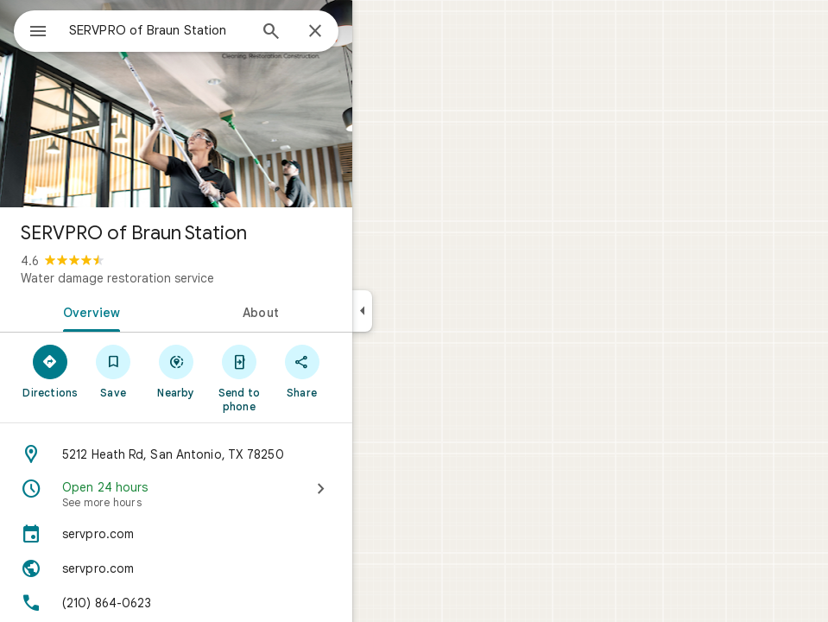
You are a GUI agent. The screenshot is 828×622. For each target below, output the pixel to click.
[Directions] (50, 370)
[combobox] (158, 30)
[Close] (315, 32)
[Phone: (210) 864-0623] (176, 603)
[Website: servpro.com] (176, 568)
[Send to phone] (238, 377)
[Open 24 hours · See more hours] (176, 494)
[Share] (301, 370)
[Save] (113, 370)
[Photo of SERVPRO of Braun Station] (176, 103)
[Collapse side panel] (362, 311)
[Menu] (38, 32)
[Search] (271, 32)
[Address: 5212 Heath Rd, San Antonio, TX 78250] (176, 454)
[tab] (88, 311)
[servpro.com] (176, 534)
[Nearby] (176, 370)
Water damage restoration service (117, 278)
